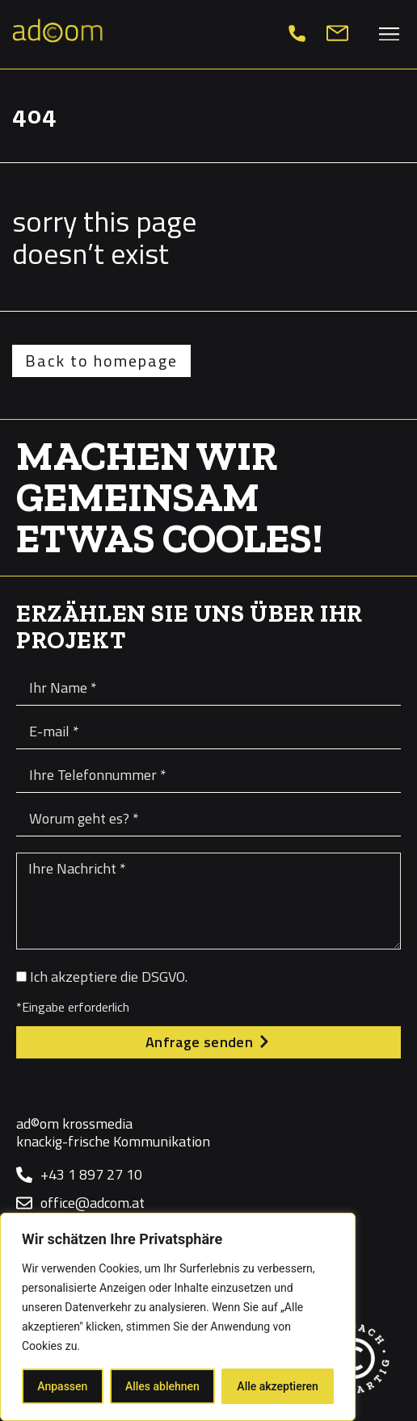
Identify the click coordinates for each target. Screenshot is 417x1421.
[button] (389, 34)
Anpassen (62, 1386)
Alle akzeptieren (277, 1386)
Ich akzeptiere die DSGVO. (108, 976)
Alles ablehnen (162, 1386)
